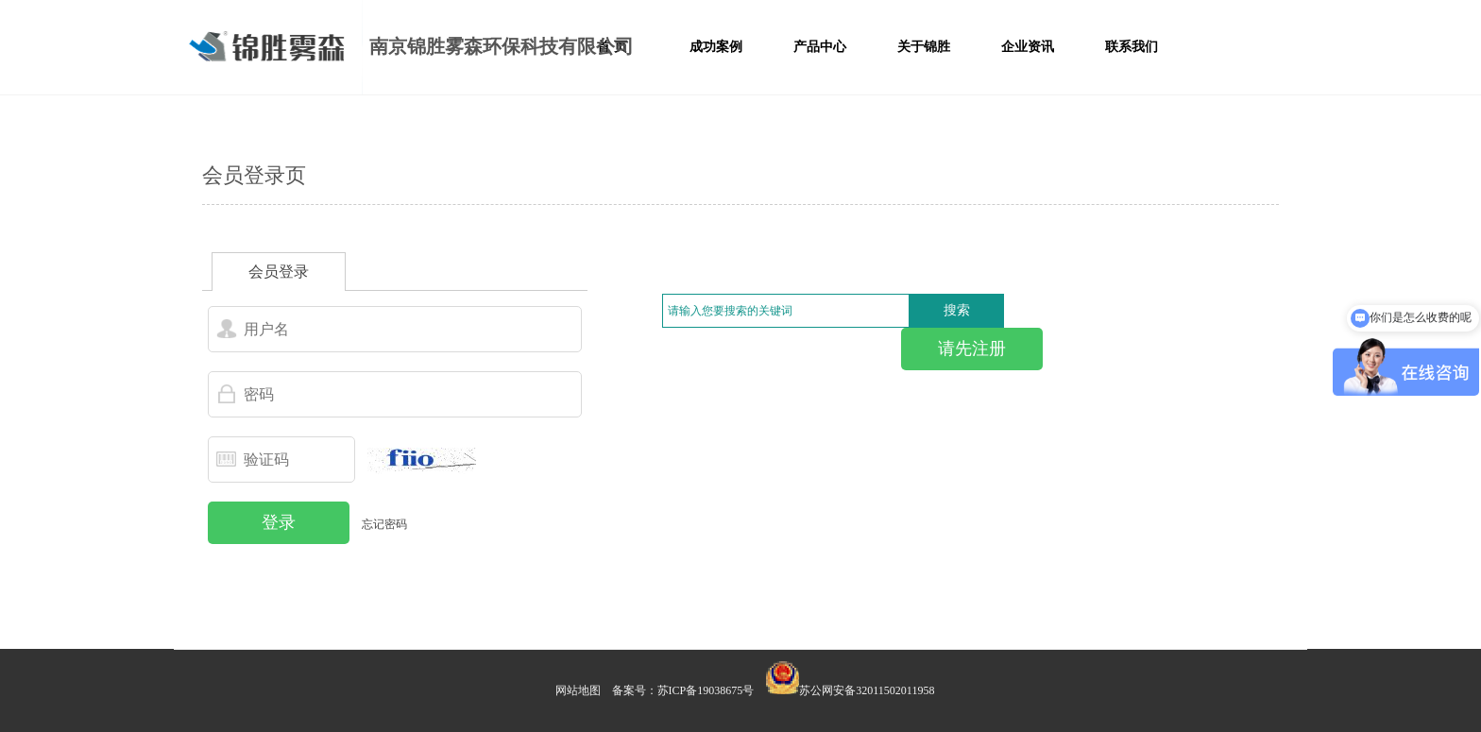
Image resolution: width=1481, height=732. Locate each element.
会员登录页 (254, 175)
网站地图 (578, 690)
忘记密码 (384, 524)
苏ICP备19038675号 (706, 690)
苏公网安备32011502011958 (866, 690)
